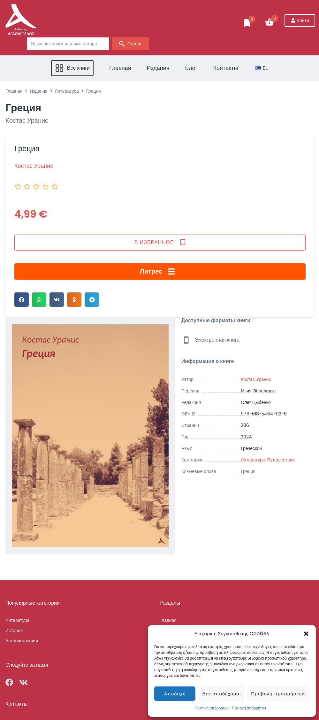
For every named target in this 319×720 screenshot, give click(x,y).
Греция (248, 471)
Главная (13, 91)
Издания (38, 91)
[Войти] (300, 20)
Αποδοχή (175, 693)
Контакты (16, 704)
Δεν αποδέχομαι (221, 693)
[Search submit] (130, 43)
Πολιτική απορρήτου (211, 708)
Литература (67, 91)
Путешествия (280, 460)
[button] (306, 634)
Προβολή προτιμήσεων (278, 693)
